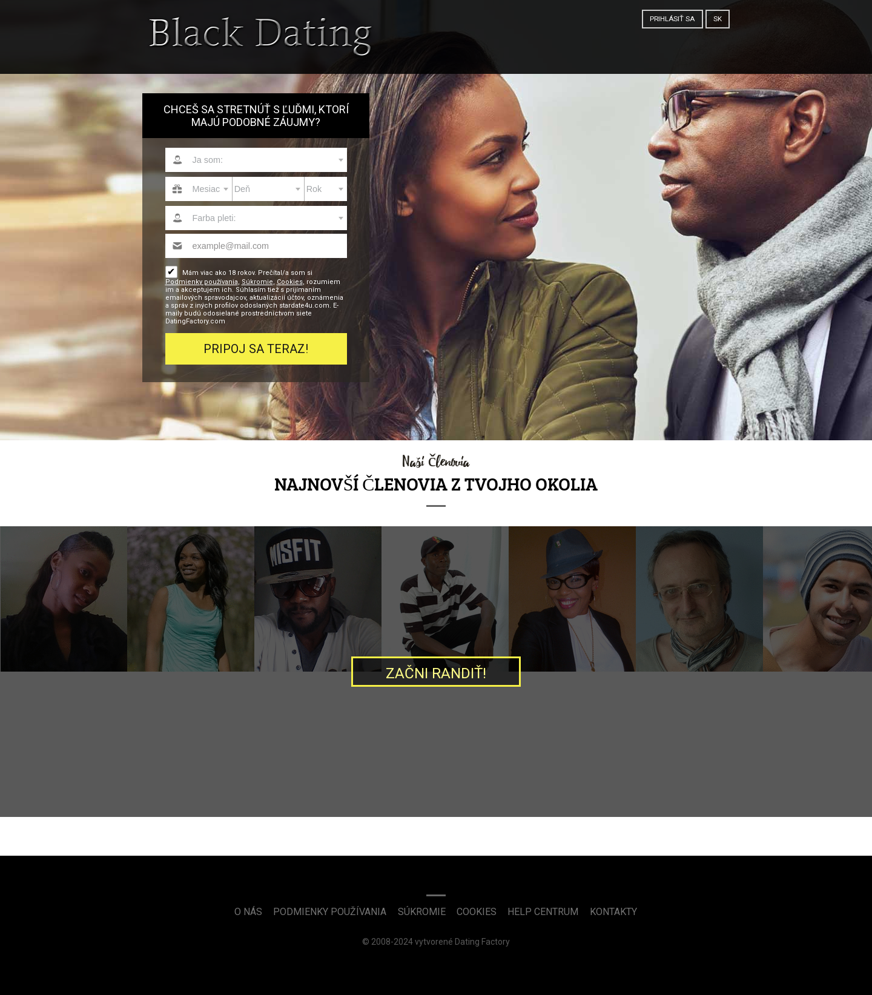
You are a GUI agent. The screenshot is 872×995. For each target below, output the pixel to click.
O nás (248, 911)
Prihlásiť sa (672, 19)
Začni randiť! (436, 673)
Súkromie (257, 282)
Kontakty (613, 911)
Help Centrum (542, 911)
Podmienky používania (201, 282)
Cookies (290, 282)
